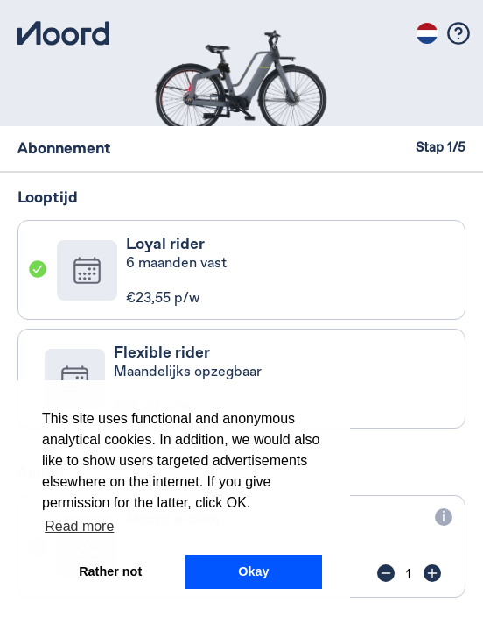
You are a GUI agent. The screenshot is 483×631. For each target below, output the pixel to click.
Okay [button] (253, 571)
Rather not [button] (110, 571)
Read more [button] (79, 526)
